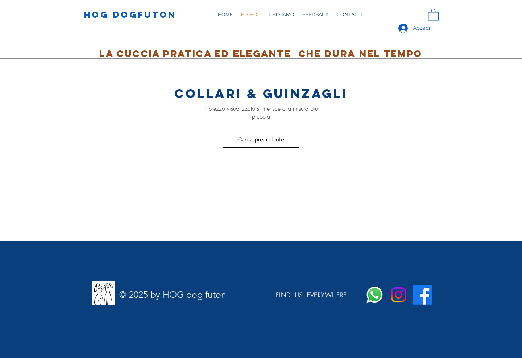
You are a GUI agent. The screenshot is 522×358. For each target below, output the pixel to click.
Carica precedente (261, 139)
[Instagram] (399, 295)
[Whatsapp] (375, 295)
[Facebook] (422, 295)
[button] (281, 15)
